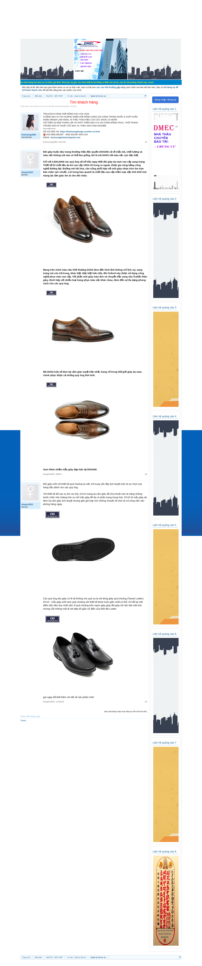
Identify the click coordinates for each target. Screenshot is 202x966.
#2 (146, 474)
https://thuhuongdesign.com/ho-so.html (80, 131)
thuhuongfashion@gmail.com (65, 137)
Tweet (23, 720)
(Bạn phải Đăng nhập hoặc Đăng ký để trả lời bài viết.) (125, 711)
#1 (146, 142)
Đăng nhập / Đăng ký (165, 99)
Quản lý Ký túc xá (41, 106)
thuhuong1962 (63, 106)
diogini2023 (27, 172)
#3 (146, 701)
